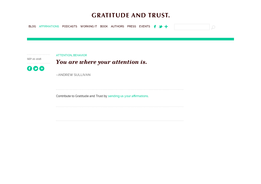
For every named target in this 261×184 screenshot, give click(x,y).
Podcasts (69, 26)
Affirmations (49, 26)
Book (104, 26)
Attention (64, 55)
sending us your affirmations (128, 96)
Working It (88, 26)
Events (144, 26)
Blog (32, 26)
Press (131, 26)
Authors (117, 26)
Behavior (80, 55)
